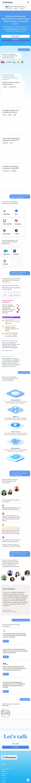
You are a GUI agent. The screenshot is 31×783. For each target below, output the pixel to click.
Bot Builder (4, 780)
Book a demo (15, 36)
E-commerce (4, 773)
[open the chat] (28, 780)
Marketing (3, 771)
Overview (3, 778)
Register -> (23, 8)
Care (2, 766)
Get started (15, 39)
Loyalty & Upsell (5, 768)
